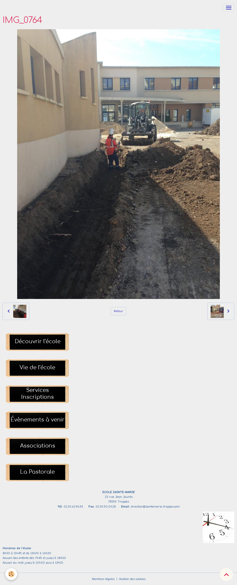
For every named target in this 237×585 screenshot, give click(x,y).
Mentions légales (103, 579)
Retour (118, 311)
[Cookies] (11, 574)
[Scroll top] (226, 574)
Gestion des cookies (132, 579)
